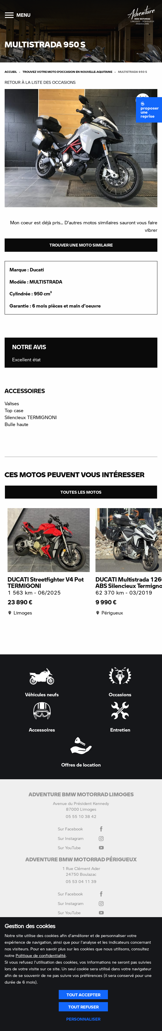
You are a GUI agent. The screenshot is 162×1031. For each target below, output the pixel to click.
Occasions (120, 682)
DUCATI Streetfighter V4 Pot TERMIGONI (46, 582)
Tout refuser (83, 1006)
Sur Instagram (81, 838)
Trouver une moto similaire (81, 244)
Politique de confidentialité (41, 955)
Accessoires (42, 716)
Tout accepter (83, 994)
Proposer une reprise (150, 110)
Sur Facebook (81, 829)
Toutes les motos (81, 492)
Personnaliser (83, 1018)
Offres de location (81, 752)
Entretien (120, 716)
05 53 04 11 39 (81, 881)
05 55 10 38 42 (81, 816)
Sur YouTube (81, 848)
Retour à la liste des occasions (40, 82)
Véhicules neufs (42, 682)
